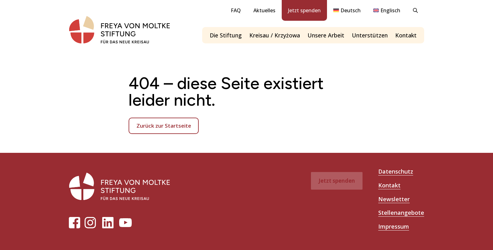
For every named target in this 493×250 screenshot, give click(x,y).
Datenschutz (395, 171)
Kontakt (406, 35)
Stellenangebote (401, 212)
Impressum (393, 226)
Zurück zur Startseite (163, 125)
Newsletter (394, 199)
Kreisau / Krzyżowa (274, 35)
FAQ (236, 10)
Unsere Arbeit (325, 35)
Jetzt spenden (304, 10)
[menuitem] (347, 10)
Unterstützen (370, 35)
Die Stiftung (226, 35)
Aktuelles (264, 10)
